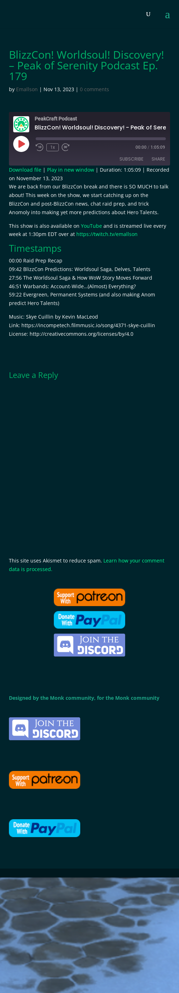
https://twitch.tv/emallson (107, 234)
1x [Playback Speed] (52, 147)
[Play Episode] (21, 144)
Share (158, 159)
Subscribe (131, 159)
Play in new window (70, 169)
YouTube (91, 225)
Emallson (27, 89)
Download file (25, 169)
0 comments (94, 89)
